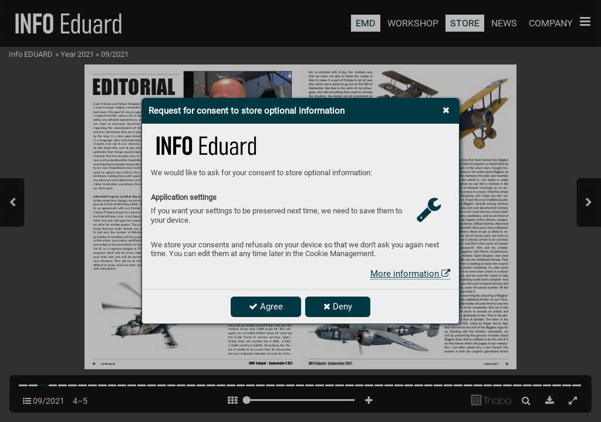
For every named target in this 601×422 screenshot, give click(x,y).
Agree (266, 306)
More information (410, 273)
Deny (337, 306)
